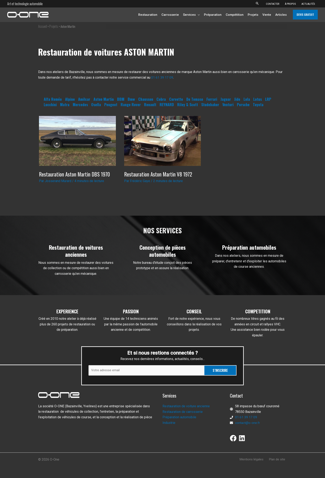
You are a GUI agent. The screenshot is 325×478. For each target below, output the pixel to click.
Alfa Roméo (53, 99)
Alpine (70, 99)
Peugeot (110, 104)
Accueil (42, 26)
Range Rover (131, 104)
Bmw (131, 99)
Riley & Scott (187, 104)
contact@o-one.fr (247, 423)
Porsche (243, 104)
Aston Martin (103, 99)
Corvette (176, 99)
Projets (53, 26)
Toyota (258, 104)
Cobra (161, 99)
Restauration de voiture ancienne (186, 407)
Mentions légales (253, 460)
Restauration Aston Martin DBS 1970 (75, 174)
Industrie (168, 423)
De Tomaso (194, 99)
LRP (268, 99)
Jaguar (226, 99)
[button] (257, 3)
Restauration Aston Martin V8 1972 (158, 174)
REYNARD (167, 104)
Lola (247, 99)
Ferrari (211, 99)
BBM (120, 99)
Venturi (228, 104)
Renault (150, 104)
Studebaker (210, 104)
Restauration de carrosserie (182, 412)
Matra (64, 104)
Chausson (145, 99)
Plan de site (278, 460)
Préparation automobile (179, 418)
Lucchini (50, 104)
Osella (96, 104)
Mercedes (80, 104)
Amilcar (84, 99)
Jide (237, 99)
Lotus (257, 99)
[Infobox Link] (76, 262)
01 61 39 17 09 (162, 77)
